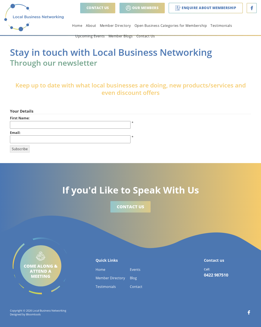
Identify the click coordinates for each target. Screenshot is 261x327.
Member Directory (115, 25)
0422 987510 (216, 275)
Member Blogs (121, 36)
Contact (136, 286)
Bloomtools (33, 314)
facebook (252, 8)
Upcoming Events (90, 36)
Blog (133, 278)
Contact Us (145, 36)
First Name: (20, 118)
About (91, 25)
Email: (15, 132)
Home (77, 25)
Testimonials (221, 25)
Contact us (98, 7)
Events (135, 269)
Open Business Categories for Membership (171, 25)
